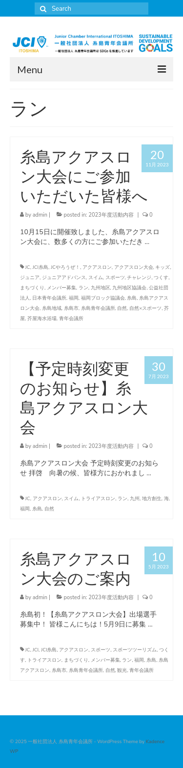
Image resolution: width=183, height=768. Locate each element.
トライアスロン (98, 498)
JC (27, 267)
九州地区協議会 (129, 287)
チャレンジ (139, 277)
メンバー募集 (61, 287)
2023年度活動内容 (110, 215)
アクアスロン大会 (133, 267)
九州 (135, 498)
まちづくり (32, 287)
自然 (122, 308)
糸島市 (71, 308)
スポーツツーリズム (135, 650)
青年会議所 (71, 318)
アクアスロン (97, 267)
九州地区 (100, 287)
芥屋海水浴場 (42, 318)
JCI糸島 (41, 267)
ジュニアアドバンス (64, 277)
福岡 (74, 298)
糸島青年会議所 (98, 308)
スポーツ (115, 277)
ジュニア (30, 277)
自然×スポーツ (145, 308)
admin (40, 215)
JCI (36, 650)
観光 (122, 670)
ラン (83, 287)
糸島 (132, 298)
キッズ (162, 267)
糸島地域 (51, 308)
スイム (95, 277)
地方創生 (152, 498)
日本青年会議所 (49, 298)
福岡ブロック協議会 (103, 298)
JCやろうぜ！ (65, 267)
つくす (161, 277)
